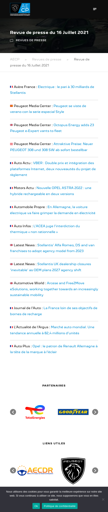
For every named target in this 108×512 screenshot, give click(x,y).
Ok (36, 506)
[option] (35, 412)
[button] (13, 412)
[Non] (103, 499)
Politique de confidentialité (60, 506)
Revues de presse (31, 40)
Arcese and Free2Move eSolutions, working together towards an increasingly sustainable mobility (54, 289)
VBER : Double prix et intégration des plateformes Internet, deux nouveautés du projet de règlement (53, 169)
